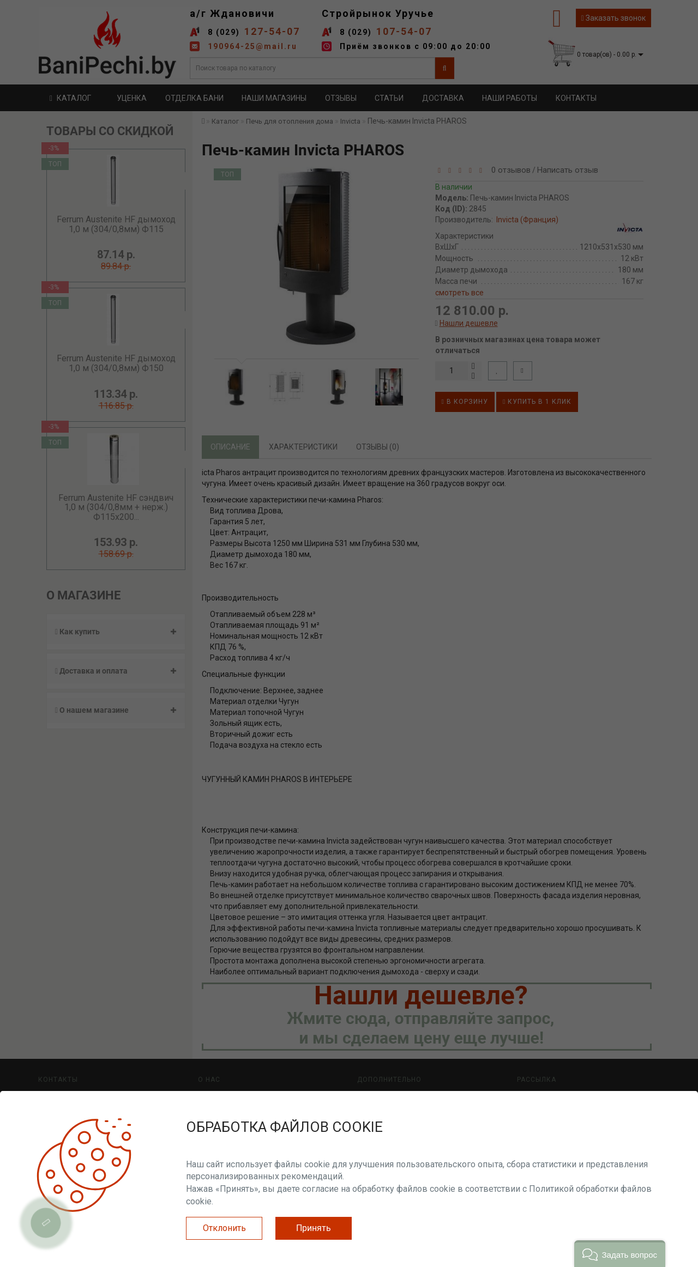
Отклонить (224, 1228)
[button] (619, 1253)
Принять (313, 1228)
